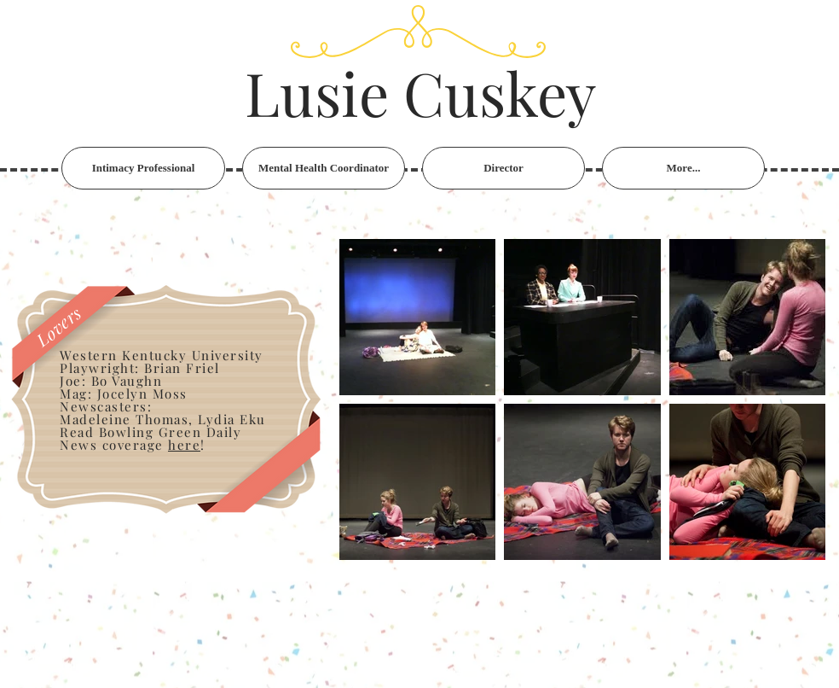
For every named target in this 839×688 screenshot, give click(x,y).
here (184, 444)
